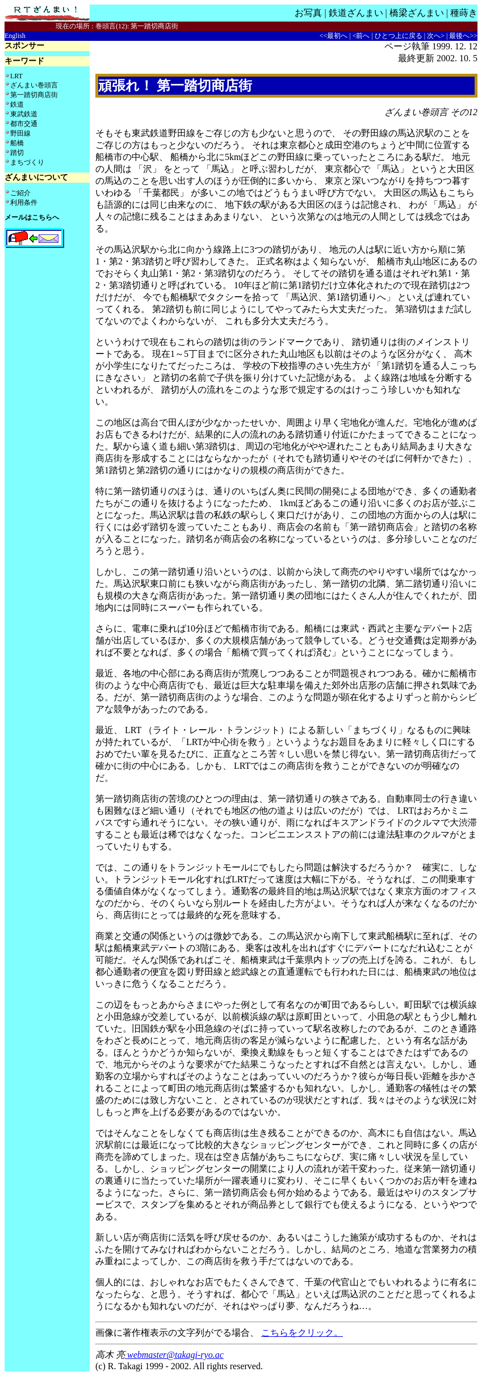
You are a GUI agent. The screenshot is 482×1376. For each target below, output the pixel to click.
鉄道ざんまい (356, 13)
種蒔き (463, 13)
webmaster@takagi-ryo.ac (174, 1355)
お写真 (308, 13)
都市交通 (23, 124)
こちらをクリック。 (302, 1332)
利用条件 (23, 203)
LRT (16, 76)
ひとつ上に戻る (398, 36)
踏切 (17, 153)
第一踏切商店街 (34, 95)
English (15, 36)
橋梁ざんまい (416, 13)
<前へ (361, 36)
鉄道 (17, 104)
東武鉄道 (23, 114)
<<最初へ (334, 36)
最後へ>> (463, 36)
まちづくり (27, 162)
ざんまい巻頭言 (34, 85)
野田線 (20, 133)
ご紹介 (20, 193)
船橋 (17, 143)
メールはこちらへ (32, 217)
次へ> (436, 36)
